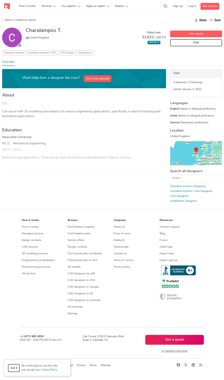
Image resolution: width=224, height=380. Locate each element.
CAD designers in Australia (84, 300)
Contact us (120, 253)
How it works (30, 226)
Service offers (76, 240)
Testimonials (121, 246)
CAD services (30, 246)
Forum (164, 240)
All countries (75, 306)
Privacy (81, 365)
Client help (166, 246)
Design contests (32, 240)
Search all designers (186, 171)
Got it (14, 368)
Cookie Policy (49, 369)
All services (28, 273)
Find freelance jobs (79, 233)
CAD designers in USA (81, 280)
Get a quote (210, 6)
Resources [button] (166, 220)
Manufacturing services (36, 266)
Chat (196, 42)
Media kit (119, 240)
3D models (74, 266)
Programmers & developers (38, 260)
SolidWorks (84, 53)
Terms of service (124, 260)
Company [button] (120, 220)
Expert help (166, 253)
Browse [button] (72, 220)
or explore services (175, 351)
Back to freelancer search (19, 20)
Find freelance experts (81, 226)
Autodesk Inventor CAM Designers (191, 191)
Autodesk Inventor (14, 53)
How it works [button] (30, 220)
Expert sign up (168, 260)
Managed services (32, 233)
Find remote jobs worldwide (85, 253)
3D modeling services (35, 253)
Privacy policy (122, 266)
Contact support (170, 226)
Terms (93, 365)
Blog (162, 233)
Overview (8, 62)
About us (119, 226)
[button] (49, 6)
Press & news (122, 233)
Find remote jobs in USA (83, 260)
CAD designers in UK (80, 293)
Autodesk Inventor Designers (188, 186)
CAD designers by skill (81, 273)
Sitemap (73, 313)
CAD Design (67, 53)
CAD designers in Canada (83, 286)
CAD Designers (179, 196)
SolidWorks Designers (183, 201)
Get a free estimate (97, 78)
